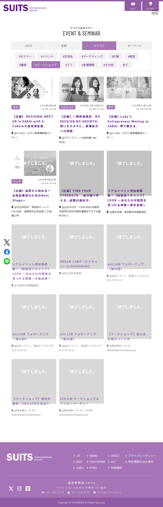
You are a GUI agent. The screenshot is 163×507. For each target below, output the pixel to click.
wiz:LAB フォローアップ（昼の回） (78, 336)
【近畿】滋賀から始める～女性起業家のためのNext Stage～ (31, 195)
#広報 (115, 56)
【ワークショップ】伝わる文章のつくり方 (127, 336)
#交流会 (68, 56)
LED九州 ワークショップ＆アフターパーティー (79, 401)
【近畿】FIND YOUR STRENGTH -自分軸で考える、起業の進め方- (79, 195)
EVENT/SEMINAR (97, 461)
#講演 (22, 65)
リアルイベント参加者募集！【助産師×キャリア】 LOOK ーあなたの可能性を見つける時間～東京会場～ (127, 198)
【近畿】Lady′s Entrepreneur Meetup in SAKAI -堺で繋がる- (128, 121)
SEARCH (80, 467)
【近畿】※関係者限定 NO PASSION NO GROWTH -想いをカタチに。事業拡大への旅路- (80, 123)
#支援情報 (88, 65)
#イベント (47, 56)
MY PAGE (150, 6)
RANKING (94, 455)
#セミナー (25, 56)
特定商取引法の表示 (141, 461)
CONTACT (115, 455)
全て (125, 65)
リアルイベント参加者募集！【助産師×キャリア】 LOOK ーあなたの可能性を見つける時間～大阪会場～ (31, 271)
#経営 (131, 56)
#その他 (108, 65)
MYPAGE (93, 467)
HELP (133, 6)
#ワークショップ (45, 65)
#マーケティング (92, 56)
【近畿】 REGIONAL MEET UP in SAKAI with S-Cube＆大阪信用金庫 (32, 121)
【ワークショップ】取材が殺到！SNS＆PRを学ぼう (31, 401)
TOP (78, 455)
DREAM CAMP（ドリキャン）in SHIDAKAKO (79, 264)
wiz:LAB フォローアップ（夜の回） (126, 266)
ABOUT (79, 461)
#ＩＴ (69, 65)
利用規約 (116, 467)
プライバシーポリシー (142, 455)
